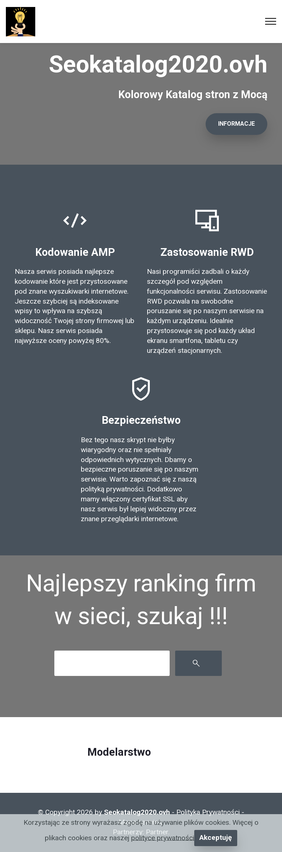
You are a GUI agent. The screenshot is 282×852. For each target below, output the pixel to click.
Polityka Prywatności (208, 812)
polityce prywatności (162, 837)
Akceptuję (215, 837)
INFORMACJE (236, 123)
